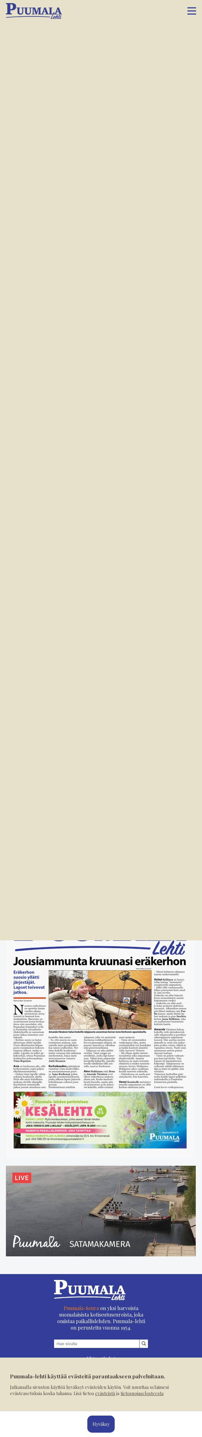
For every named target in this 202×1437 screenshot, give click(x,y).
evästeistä (105, 1393)
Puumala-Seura (81, 1308)
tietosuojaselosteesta (142, 1393)
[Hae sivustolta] (144, 1344)
